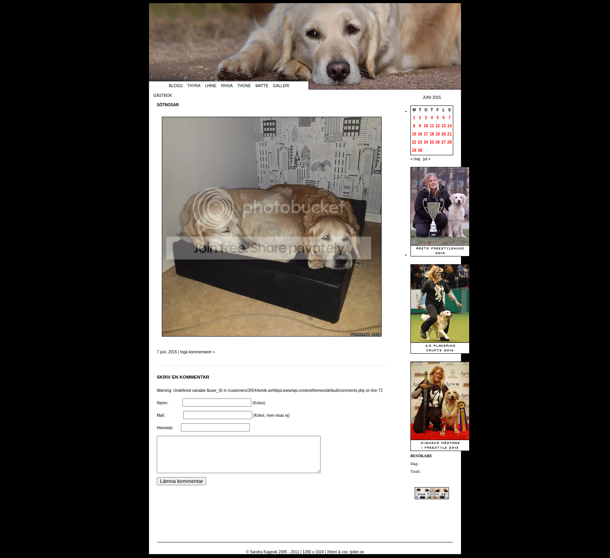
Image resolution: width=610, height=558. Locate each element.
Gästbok (162, 95)
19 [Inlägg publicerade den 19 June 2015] (438, 134)
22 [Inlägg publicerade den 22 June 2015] (414, 142)
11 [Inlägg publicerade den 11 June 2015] (431, 126)
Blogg (176, 86)
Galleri (281, 86)
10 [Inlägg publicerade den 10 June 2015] (426, 126)
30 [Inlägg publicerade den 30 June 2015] (420, 150)
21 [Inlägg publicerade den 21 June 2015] (449, 134)
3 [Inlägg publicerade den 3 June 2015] (426, 118)
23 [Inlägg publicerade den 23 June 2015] (420, 142)
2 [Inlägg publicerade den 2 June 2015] (420, 118)
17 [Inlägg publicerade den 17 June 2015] (426, 134)
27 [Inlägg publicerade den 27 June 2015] (444, 142)
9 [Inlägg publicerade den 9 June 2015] (420, 126)
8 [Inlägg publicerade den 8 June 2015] (414, 126)
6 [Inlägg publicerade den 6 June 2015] (443, 118)
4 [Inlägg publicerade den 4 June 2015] (432, 118)
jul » (426, 159)
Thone (244, 86)
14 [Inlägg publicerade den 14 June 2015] (449, 126)
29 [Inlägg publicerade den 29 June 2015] (414, 150)
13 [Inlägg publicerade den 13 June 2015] (444, 126)
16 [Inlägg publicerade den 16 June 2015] (420, 134)
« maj (415, 159)
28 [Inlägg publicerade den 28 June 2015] (449, 142)
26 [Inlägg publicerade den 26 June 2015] (438, 142)
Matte (262, 86)
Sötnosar (168, 105)
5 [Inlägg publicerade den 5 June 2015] (437, 118)
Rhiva (227, 86)
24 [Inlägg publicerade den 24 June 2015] (426, 142)
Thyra (193, 86)
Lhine (210, 86)
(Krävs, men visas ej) (271, 415)
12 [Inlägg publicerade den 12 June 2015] (438, 126)
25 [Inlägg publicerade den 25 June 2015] (431, 142)
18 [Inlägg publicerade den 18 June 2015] (431, 134)
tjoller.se (357, 552)
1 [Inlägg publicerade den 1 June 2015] (414, 118)
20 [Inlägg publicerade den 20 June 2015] (444, 134)
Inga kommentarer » (197, 352)
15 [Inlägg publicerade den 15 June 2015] (414, 134)
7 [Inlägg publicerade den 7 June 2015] (450, 118)
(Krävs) (258, 403)
